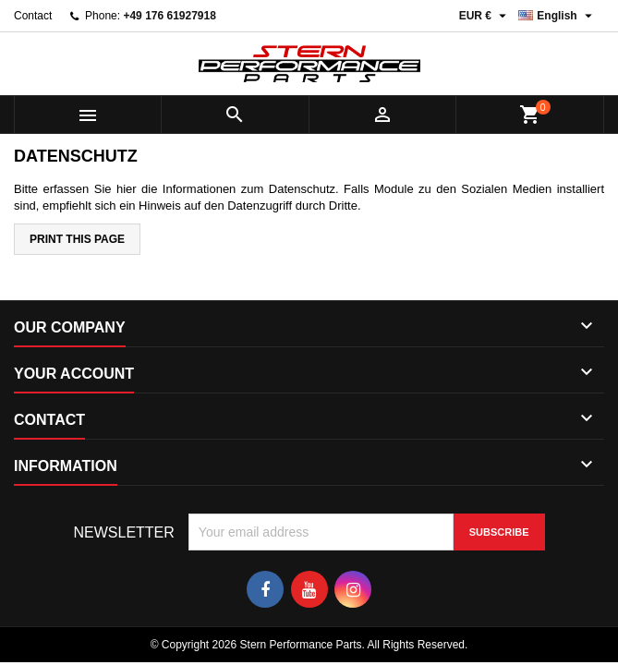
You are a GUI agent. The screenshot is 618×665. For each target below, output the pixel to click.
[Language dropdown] (557, 15)
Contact (33, 15)
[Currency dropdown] (485, 15)
